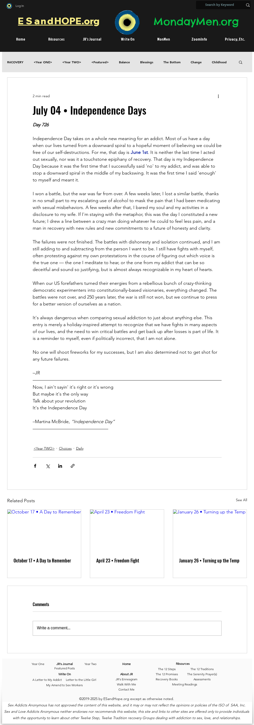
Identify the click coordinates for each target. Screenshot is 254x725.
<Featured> (100, 62)
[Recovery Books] (166, 679)
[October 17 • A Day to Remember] (44, 530)
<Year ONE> (43, 62)
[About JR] (126, 674)
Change (196, 62)
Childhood (219, 62)
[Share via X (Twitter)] (47, 465)
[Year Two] (89, 664)
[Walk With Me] (126, 684)
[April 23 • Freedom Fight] (127, 530)
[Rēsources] (190, 664)
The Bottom (171, 62)
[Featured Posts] (64, 668)
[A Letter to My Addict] (47, 680)
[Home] (126, 664)
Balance (124, 62)
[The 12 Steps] (166, 669)
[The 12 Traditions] (202, 669)
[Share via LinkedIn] (60, 465)
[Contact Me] (126, 689)
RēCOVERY (15, 62)
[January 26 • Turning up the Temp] (210, 530)
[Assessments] (202, 679)
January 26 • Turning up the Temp (209, 560)
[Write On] (64, 674)
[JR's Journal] (64, 664)
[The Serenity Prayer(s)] (202, 674)
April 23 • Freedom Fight (117, 560)
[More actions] (218, 96)
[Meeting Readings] (184, 684)
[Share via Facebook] (35, 465)
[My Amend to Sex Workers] (64, 685)
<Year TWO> (71, 62)
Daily (79, 448)
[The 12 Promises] (166, 674)
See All (241, 500)
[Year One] (40, 664)
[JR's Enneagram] (126, 679)
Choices (65, 448)
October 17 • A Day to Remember (42, 560)
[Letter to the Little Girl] (81, 680)
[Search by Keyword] (220, 5)
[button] (240, 62)
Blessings (146, 62)
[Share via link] (72, 465)
